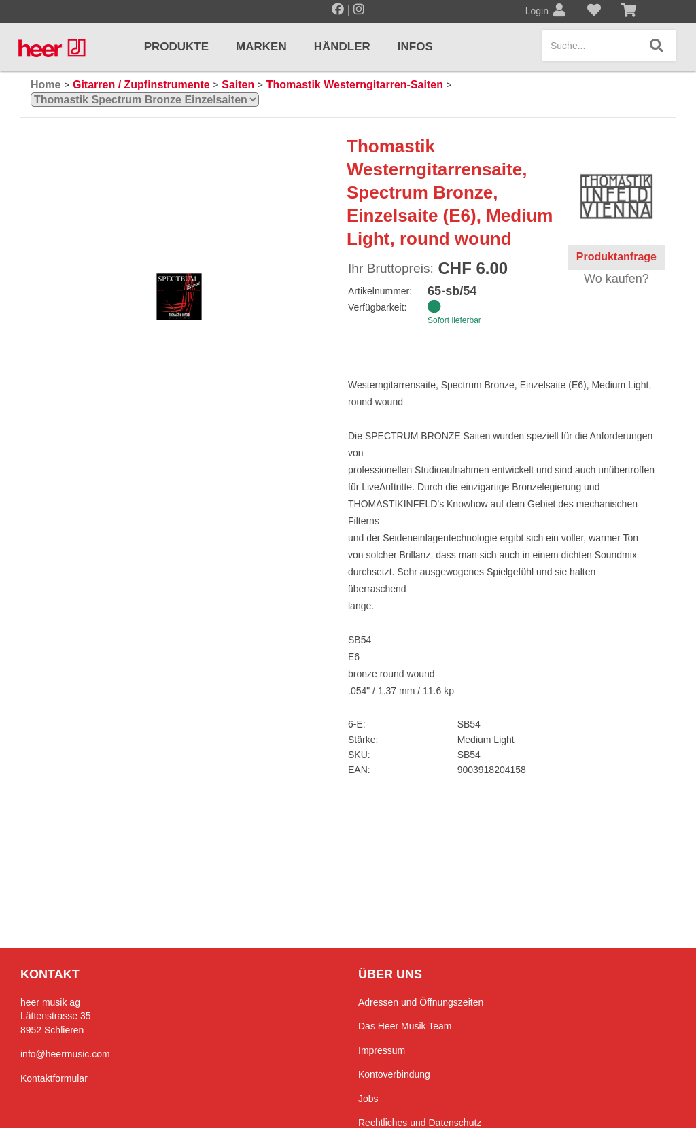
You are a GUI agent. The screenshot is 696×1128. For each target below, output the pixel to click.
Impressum (381, 1050)
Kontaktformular (54, 1078)
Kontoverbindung (394, 1074)
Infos (415, 46)
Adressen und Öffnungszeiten (420, 1002)
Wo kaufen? (616, 279)
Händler (342, 46)
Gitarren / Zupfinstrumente (141, 84)
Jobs (368, 1098)
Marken (261, 46)
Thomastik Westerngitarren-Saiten (354, 84)
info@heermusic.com (65, 1053)
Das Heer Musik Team (404, 1026)
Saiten (238, 84)
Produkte (176, 46)
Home (45, 84)
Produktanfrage (616, 256)
